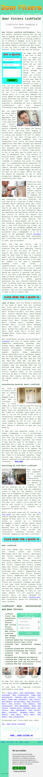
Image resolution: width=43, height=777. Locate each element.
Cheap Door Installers (17, 699)
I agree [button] (15, 768)
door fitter (15, 88)
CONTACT (29, 14)
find (8, 549)
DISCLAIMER (37, 14)
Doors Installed (9, 712)
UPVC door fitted (29, 274)
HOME (12, 14)
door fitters (25, 244)
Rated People (12, 150)
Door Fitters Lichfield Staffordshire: (18, 32)
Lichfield (6, 341)
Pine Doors (16, 714)
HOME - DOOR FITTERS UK (21, 735)
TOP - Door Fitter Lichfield (13, 724)
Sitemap (3, 742)
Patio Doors (13, 693)
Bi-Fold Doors (19, 701)
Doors (4, 704)
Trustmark (37, 234)
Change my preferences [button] (20, 771)
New (16, 742)
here (21, 689)
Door (3, 339)
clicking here (34, 597)
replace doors (8, 94)
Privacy (40, 742)
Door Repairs (7, 701)
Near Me (27, 742)
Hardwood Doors (27, 712)
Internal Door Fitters (25, 697)
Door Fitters (34, 699)
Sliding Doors (15, 708)
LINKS (17, 14)
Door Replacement (27, 693)
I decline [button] (22, 768)
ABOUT (23, 14)
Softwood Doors (29, 708)
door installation (9, 599)
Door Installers (33, 701)
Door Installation (20, 695)
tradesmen (16, 176)
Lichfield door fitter (29, 683)
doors (4, 312)
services (26, 376)
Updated (21, 742)
